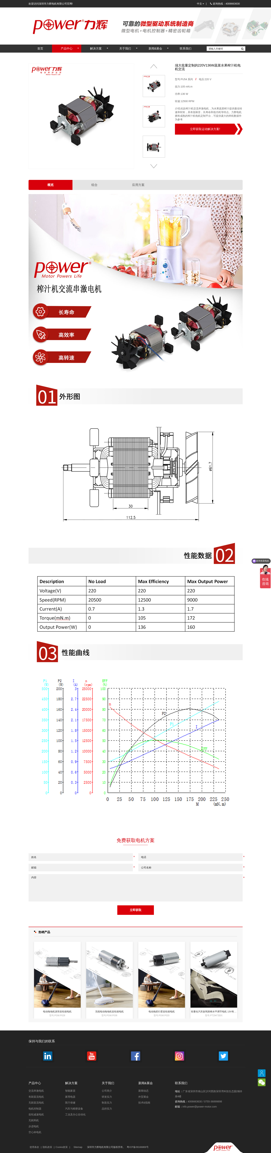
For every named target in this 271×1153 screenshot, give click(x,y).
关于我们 (125, 48)
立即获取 (135, 910)
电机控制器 (35, 1108)
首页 (40, 48)
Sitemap (78, 1147)
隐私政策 (47, 1147)
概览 (50, 185)
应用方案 (138, 185)
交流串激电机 (36, 1090)
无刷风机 (34, 1120)
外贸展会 (143, 1096)
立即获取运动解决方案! (205, 129)
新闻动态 (143, 1090)
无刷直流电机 (36, 1102)
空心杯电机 (35, 1132)
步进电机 (34, 1126)
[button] (153, 66)
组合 (94, 185)
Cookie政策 (62, 1147)
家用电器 (70, 1096)
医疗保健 (70, 1102)
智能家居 (70, 1090)
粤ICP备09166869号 (138, 1147)
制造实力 (107, 1102)
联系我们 (185, 48)
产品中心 (66, 48)
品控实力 (107, 1108)
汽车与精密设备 (74, 1108)
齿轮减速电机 (36, 1114)
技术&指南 (144, 1102)
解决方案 (96, 48)
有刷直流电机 (36, 1096)
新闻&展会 (155, 48)
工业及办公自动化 (75, 1114)
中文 (200, 3)
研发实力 (107, 1096)
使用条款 (34, 1147)
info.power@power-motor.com (200, 1106)
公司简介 (107, 1090)
